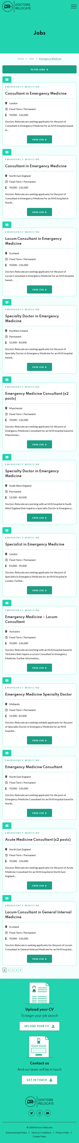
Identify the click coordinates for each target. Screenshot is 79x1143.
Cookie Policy (39, 1136)
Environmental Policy (16, 1132)
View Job (38, 140)
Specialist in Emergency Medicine (34, 544)
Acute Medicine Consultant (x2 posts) (38, 840)
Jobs (31, 59)
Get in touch (39, 1080)
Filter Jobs (38, 70)
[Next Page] (20, 970)
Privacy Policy (62, 1132)
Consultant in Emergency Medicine (36, 93)
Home (21, 59)
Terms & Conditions (41, 1132)
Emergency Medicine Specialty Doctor (38, 694)
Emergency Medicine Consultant (33, 767)
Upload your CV (39, 1026)
